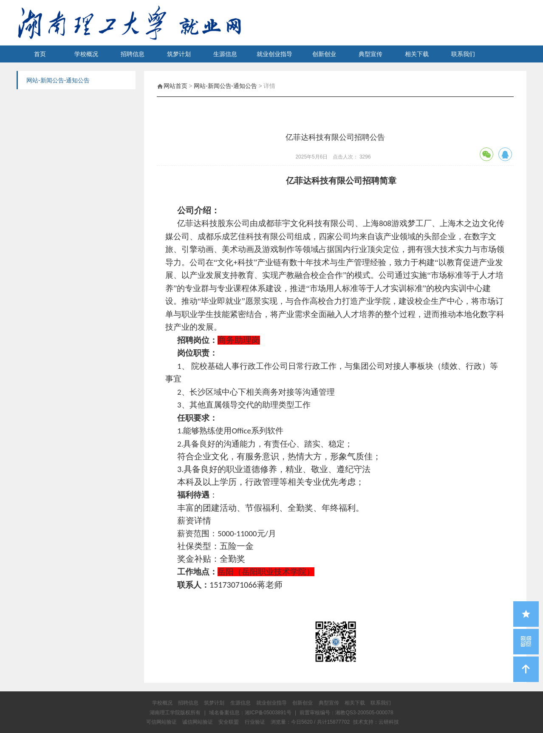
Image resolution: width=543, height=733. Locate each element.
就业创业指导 (274, 54)
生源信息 (225, 54)
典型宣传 (370, 54)
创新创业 (324, 54)
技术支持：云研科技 (376, 722)
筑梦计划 (179, 54)
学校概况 (86, 54)
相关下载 (417, 54)
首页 (40, 54)
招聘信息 (132, 54)
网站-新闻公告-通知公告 (225, 85)
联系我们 (463, 54)
